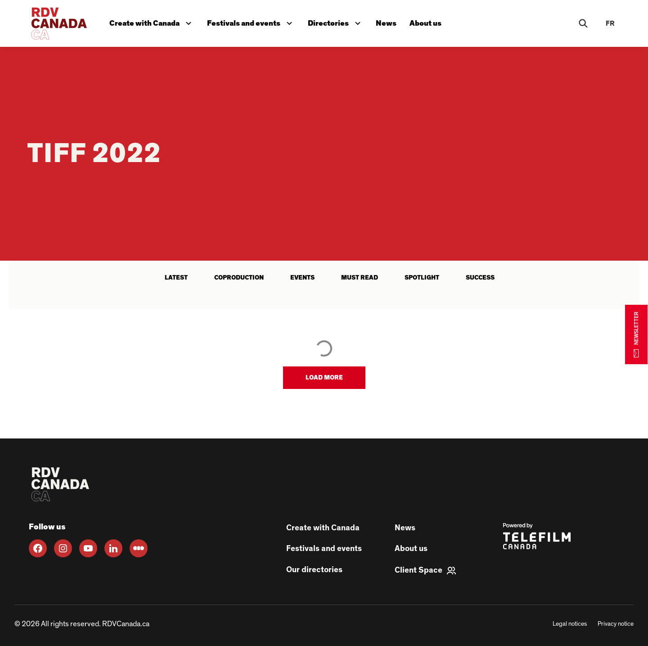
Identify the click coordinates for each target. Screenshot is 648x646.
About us (432, 22)
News (391, 22)
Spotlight (422, 278)
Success (480, 278)
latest (176, 278)
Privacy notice (616, 624)
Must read (359, 278)
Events (302, 278)
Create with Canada (153, 20)
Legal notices (570, 624)
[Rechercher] (583, 23)
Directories (340, 20)
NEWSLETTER (636, 334)
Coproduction (239, 278)
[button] (324, 377)
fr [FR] (610, 23)
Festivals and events (254, 20)
